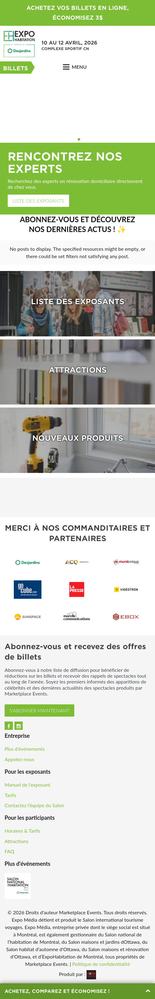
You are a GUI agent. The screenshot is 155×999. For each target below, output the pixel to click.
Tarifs (10, 795)
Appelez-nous (19, 759)
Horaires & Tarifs (22, 831)
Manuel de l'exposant (27, 785)
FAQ (9, 851)
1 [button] (75, 139)
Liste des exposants (38, 200)
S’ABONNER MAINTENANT (39, 710)
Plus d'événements (25, 749)
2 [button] (79, 139)
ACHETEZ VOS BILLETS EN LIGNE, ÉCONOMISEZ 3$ (77, 13)
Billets (15, 68)
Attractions (16, 841)
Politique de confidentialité (101, 964)
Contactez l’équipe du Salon (34, 805)
